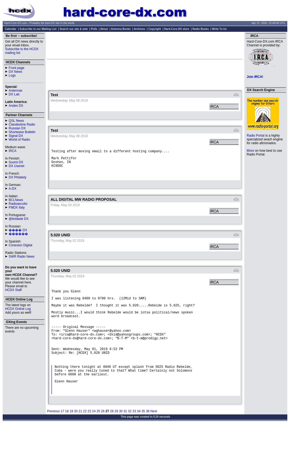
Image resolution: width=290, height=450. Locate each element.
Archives (139, 28)
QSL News (16, 121)
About (104, 28)
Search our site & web (73, 28)
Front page (16, 68)
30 (120, 434)
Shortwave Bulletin (22, 132)
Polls (94, 28)
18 (67, 434)
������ (18, 234)
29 (116, 434)
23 (89, 434)
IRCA (12, 151)
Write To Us (219, 28)
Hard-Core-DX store (176, 28)
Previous (53, 434)
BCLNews (16, 200)
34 (138, 434)
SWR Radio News (21, 256)
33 (134, 434)
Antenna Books (121, 28)
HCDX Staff (13, 290)
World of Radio (19, 139)
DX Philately (17, 177)
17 (62, 434)
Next (153, 434)
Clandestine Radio (22, 124)
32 (130, 434)
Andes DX (16, 106)
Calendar (10, 28)
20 (75, 434)
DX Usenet (16, 166)
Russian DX (17, 128)
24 (94, 434)
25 (98, 434)
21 (80, 434)
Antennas (15, 90)
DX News (15, 72)
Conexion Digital (20, 245)
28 (112, 434)
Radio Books (200, 28)
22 (85, 434)
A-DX (12, 189)
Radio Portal (255, 135)
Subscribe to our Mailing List (38, 28)
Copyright (154, 28)
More (250, 151)
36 (147, 434)
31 (125, 434)
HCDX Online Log (18, 309)
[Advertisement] (145, 45)
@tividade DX (19, 219)
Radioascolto (18, 204)
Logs (12, 75)
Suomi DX (16, 162)
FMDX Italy (16, 207)
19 (71, 434)
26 (102, 434)
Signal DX (16, 136)
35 (143, 434)
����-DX (18, 230)
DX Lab (14, 94)
